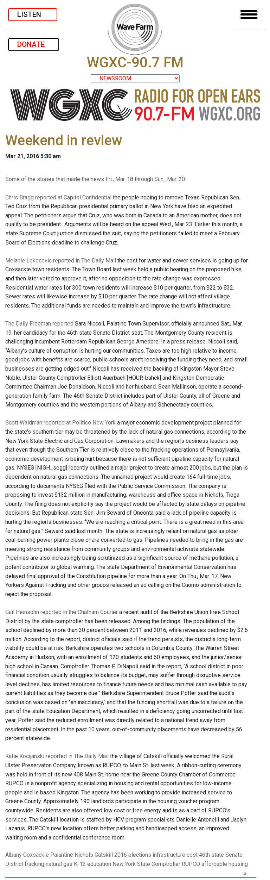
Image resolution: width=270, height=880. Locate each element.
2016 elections (132, 854)
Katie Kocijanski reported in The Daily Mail (57, 756)
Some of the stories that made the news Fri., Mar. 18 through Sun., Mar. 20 (95, 179)
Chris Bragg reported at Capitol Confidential (58, 197)
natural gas (59, 864)
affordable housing (224, 864)
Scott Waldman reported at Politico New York (60, 422)
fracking (34, 864)
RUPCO (191, 864)
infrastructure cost (175, 854)
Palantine (61, 854)
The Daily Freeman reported (39, 323)
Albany (13, 854)
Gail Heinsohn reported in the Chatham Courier (61, 612)
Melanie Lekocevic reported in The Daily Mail (60, 260)
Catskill (104, 854)
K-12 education (92, 864)
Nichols (84, 854)
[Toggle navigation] (249, 14)
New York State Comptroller (146, 864)
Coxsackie (36, 854)
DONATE (33, 44)
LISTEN (32, 14)
